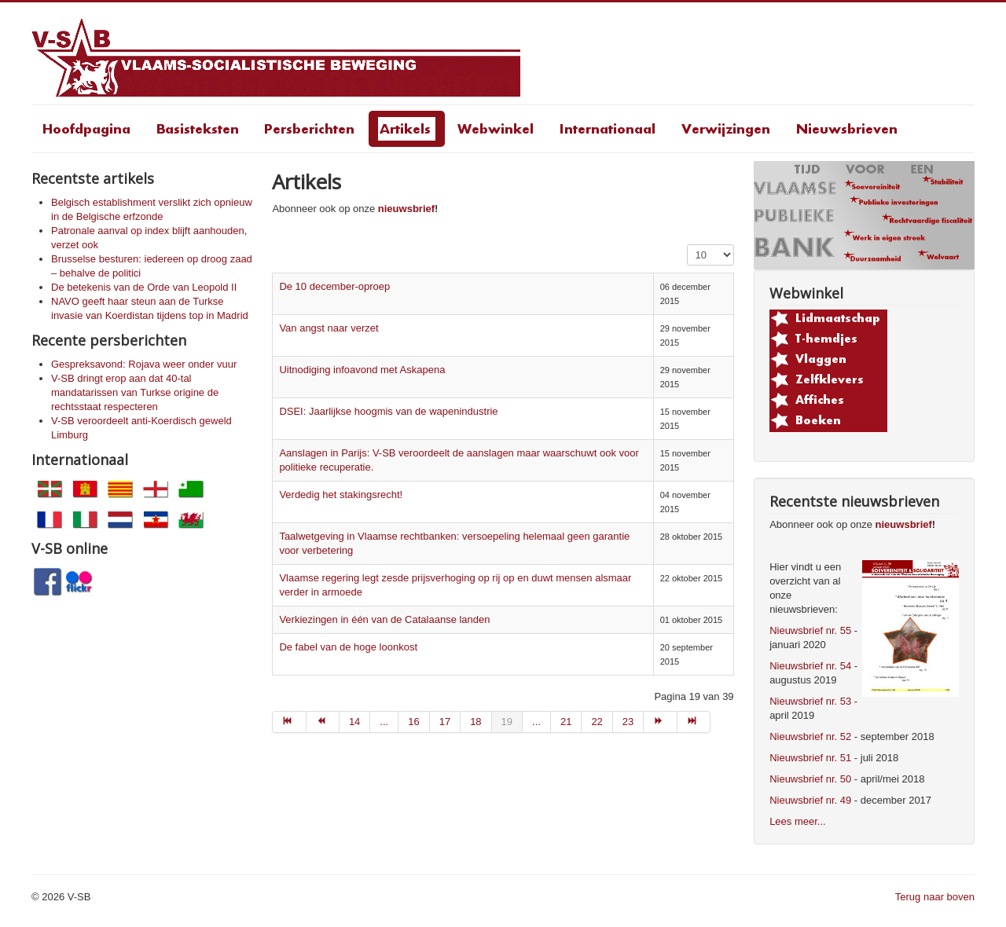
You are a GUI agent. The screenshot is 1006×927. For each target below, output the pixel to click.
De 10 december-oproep (334, 286)
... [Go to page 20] (536, 721)
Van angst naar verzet (328, 328)
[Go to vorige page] (323, 722)
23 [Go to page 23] (627, 721)
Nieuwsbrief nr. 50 (810, 779)
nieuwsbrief (406, 208)
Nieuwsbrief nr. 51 (810, 758)
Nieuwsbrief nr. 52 (810, 736)
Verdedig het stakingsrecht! (340, 494)
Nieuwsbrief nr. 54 (810, 666)
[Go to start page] (289, 722)
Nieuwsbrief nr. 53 (810, 701)
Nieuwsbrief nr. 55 (810, 630)
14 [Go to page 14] (354, 721)
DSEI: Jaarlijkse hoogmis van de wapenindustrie (388, 411)
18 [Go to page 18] (475, 721)
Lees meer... (797, 821)
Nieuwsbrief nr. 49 (810, 800)
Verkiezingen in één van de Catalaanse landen (384, 619)
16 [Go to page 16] (413, 721)
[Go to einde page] (693, 722)
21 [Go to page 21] (565, 721)
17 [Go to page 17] (444, 721)
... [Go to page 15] (384, 721)
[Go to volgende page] (660, 722)
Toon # (687, 244)
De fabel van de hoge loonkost (348, 647)
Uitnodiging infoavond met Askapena (362, 370)
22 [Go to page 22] (596, 721)
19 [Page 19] (506, 721)
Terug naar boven (935, 897)
